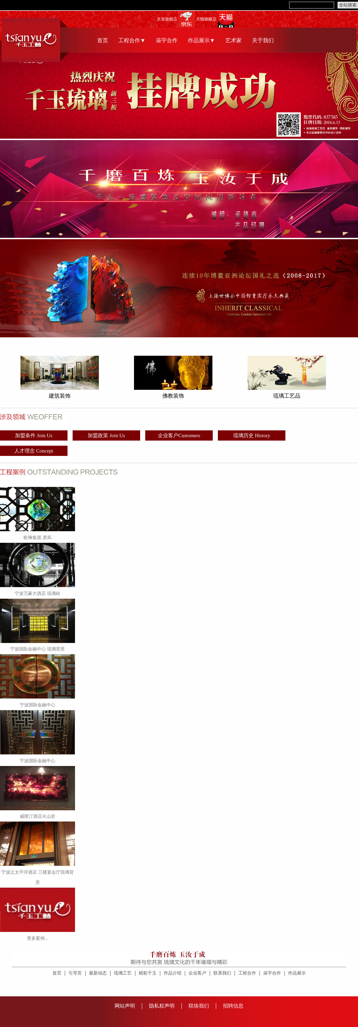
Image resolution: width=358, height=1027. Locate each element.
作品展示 (297, 973)
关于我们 (263, 40)
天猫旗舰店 (206, 19)
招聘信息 (233, 1006)
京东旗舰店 (167, 19)
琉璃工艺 (123, 973)
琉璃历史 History (251, 435)
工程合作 (247, 973)
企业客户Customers (179, 435)
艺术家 (233, 40)
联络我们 (199, 1006)
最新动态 (98, 973)
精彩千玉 (147, 973)
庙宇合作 (167, 40)
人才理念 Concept (33, 451)
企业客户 (197, 973)
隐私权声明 (162, 1006)
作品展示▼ (201, 40)
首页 (102, 40)
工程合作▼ (132, 40)
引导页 (75, 973)
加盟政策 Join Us (106, 435)
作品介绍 (172, 973)
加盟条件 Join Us (33, 435)
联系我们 (222, 973)
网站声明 (125, 1006)
